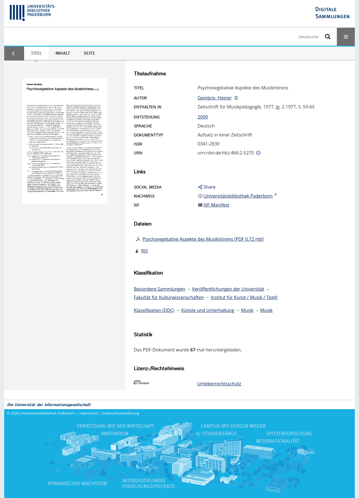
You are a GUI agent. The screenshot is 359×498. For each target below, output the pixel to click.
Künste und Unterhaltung (207, 310)
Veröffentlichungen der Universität (228, 289)
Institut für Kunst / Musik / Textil (244, 297)
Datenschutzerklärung (120, 413)
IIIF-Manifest (216, 205)
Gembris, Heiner (214, 98)
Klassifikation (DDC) (154, 310)
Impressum (88, 413)
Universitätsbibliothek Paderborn (47, 413)
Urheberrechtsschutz (219, 384)
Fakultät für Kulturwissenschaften (169, 297)
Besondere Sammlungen (159, 289)
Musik (247, 310)
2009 (202, 117)
